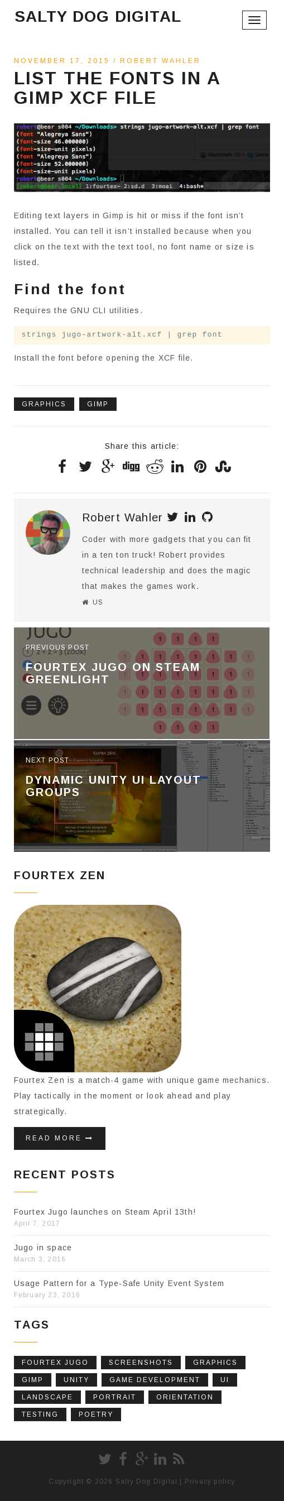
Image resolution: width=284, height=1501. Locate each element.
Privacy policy (210, 1481)
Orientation (185, 1397)
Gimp (98, 404)
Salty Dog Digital (98, 16)
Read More (60, 1138)
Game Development (154, 1380)
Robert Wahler (160, 61)
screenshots (141, 1362)
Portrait (114, 1397)
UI (224, 1380)
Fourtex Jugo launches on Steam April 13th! (105, 1211)
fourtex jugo (55, 1362)
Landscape (47, 1397)
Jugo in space (43, 1247)
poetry (96, 1414)
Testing (40, 1414)
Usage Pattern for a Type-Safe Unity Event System (119, 1283)
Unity (76, 1380)
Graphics (44, 404)
